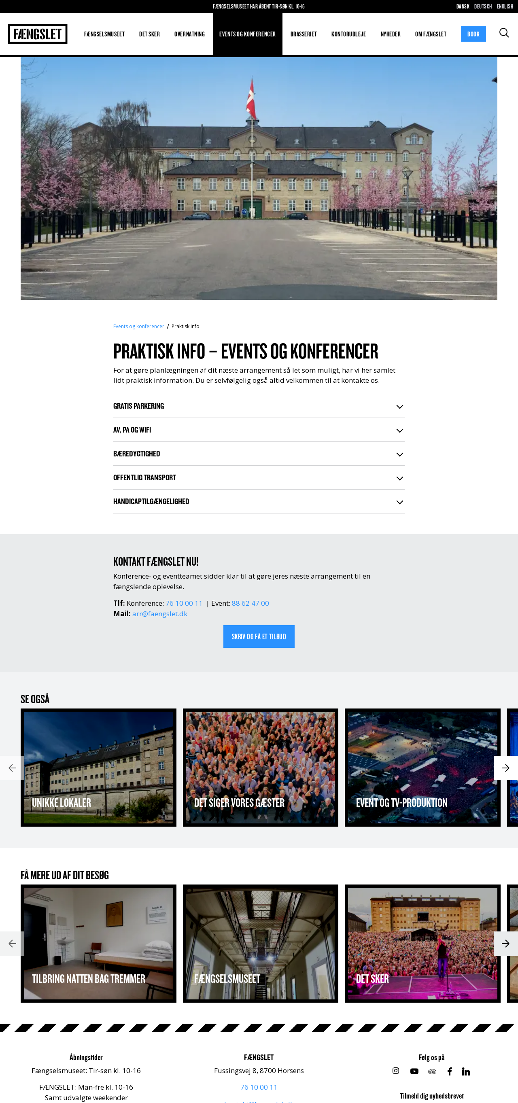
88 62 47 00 (250, 603)
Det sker (149, 34)
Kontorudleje (348, 34)
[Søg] (504, 33)
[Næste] (506, 768)
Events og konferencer (247, 34)
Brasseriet (304, 34)
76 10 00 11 (184, 603)
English (505, 6)
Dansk (462, 6)
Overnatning (189, 34)
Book (473, 34)
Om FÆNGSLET (430, 34)
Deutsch (483, 6)
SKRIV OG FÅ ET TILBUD (259, 636)
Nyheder (391, 34)
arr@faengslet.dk (159, 613)
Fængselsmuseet (104, 34)
